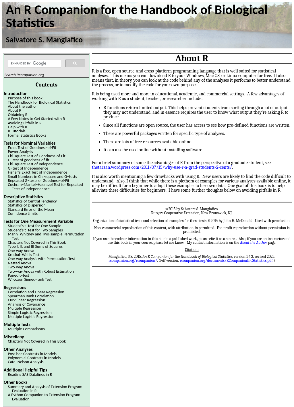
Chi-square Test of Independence (35, 163)
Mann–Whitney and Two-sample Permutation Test (46, 236)
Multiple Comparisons (26, 328)
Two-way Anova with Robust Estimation (41, 271)
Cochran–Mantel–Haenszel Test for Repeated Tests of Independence (45, 186)
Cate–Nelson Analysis (25, 361)
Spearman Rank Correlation (31, 295)
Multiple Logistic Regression (31, 316)
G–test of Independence (28, 168)
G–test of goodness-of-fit (28, 159)
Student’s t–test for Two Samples (35, 230)
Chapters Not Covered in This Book (37, 242)
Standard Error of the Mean (31, 209)
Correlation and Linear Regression (36, 291)
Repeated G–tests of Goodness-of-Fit (38, 180)
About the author (22, 106)
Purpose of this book (25, 98)
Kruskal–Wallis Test (23, 254)
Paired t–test (18, 275)
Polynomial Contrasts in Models (34, 357)
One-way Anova (21, 250)
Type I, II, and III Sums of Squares (35, 246)
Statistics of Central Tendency (32, 201)
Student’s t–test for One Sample (34, 225)
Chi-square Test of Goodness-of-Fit (36, 155)
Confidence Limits (23, 213)
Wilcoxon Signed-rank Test (29, 279)
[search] (34, 63)
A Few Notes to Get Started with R (36, 118)
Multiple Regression (24, 308)
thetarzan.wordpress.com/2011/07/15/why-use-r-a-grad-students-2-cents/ (162, 167)
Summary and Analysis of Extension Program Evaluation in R (45, 388)
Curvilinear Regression (26, 299)
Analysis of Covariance (26, 304)
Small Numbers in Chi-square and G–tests (42, 176)
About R (14, 110)
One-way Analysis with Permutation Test (41, 258)
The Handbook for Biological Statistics (39, 102)
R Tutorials (16, 130)
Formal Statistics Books (27, 135)
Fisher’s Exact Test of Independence (37, 172)
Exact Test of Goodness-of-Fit (32, 147)
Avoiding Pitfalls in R (24, 122)
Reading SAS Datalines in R (30, 374)
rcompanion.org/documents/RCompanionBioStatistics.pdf (226, 260)
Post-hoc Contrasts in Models (32, 353)
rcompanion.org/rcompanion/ (133, 260)
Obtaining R (17, 114)
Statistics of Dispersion (26, 205)
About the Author (253, 242)
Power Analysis (20, 151)
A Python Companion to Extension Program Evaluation (44, 396)
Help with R (17, 126)
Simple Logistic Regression (29, 312)
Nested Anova (19, 263)
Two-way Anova (21, 267)
